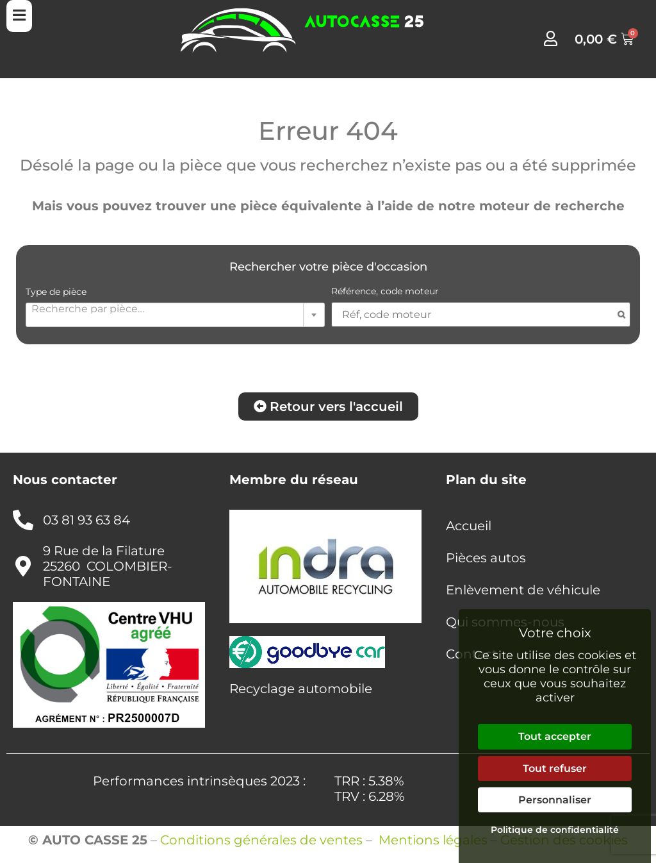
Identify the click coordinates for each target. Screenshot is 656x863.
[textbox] (175, 308)
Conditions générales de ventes (261, 840)
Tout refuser (555, 768)
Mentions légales (433, 840)
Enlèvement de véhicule (523, 590)
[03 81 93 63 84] (23, 520)
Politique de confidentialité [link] (555, 829)
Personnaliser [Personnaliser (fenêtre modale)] (554, 800)
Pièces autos (486, 558)
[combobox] (175, 315)
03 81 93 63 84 (86, 520)
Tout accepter (554, 736)
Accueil (468, 525)
